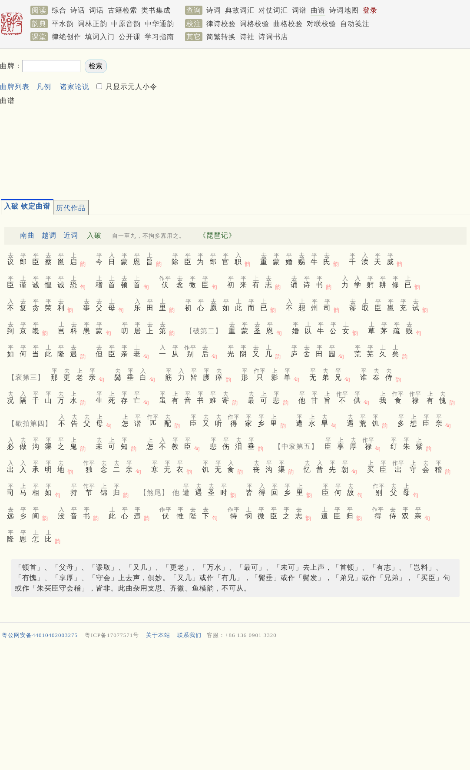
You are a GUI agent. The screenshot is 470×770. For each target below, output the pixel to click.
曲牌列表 (15, 86)
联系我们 (189, 635)
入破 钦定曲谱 (27, 206)
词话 (96, 10)
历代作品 (71, 208)
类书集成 (156, 10)
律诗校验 (221, 23)
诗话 (77, 10)
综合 (59, 10)
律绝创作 (66, 36)
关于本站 (158, 635)
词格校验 (254, 23)
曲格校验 (288, 23)
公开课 (130, 36)
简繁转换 (221, 36)
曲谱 (318, 10)
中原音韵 (126, 23)
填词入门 (100, 36)
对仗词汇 (273, 10)
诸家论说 (74, 86)
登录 (370, 10)
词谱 (299, 10)
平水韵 (63, 23)
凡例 (43, 86)
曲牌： (11, 66)
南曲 (27, 235)
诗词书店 (273, 36)
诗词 (213, 10)
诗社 (247, 36)
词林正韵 (92, 23)
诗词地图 (344, 10)
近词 (70, 235)
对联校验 (321, 23)
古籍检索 (122, 10)
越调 (49, 235)
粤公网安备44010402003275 (40, 635)
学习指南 (159, 36)
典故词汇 (240, 10)
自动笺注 (355, 23)
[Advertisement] (313, 120)
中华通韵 (159, 23)
